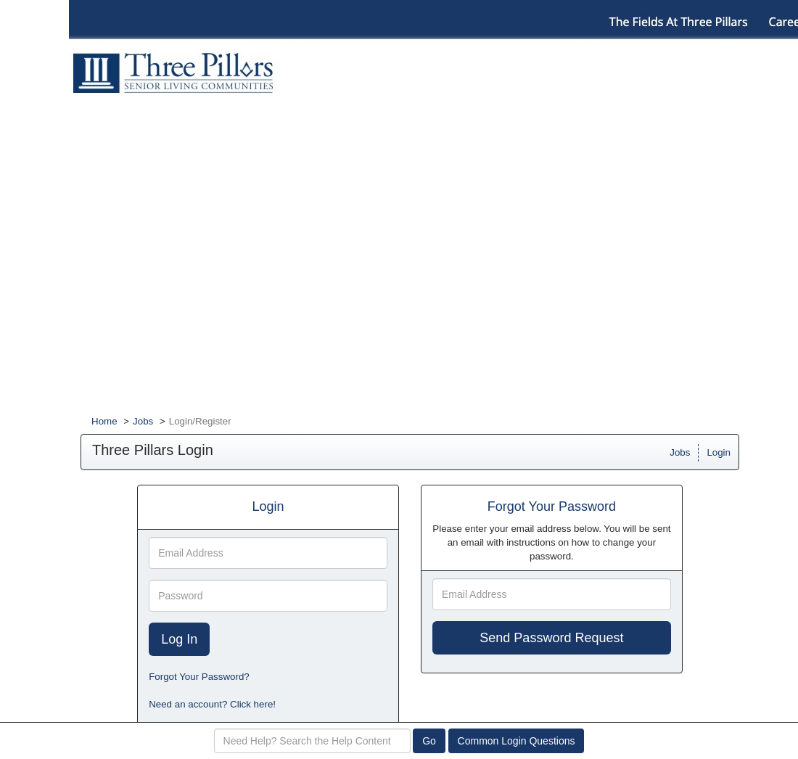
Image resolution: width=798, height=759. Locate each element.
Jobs (143, 421)
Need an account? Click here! (212, 704)
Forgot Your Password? (199, 676)
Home (104, 421)
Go (429, 741)
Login (719, 452)
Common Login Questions (516, 741)
